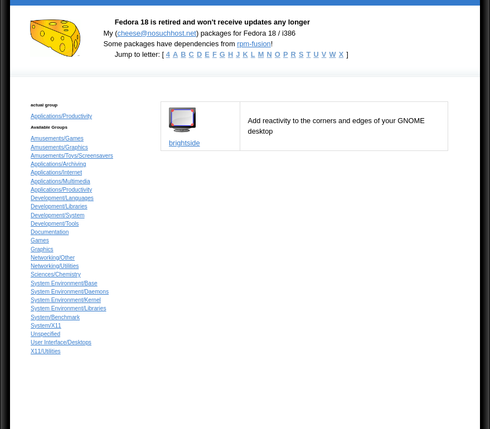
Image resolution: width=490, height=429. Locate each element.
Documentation (50, 232)
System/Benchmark (55, 317)
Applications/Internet (56, 172)
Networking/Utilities (55, 266)
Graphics (42, 249)
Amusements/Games (57, 138)
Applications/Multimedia (60, 181)
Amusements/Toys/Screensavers (72, 156)
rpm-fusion (254, 44)
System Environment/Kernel (66, 300)
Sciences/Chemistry (56, 274)
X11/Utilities (46, 351)
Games (40, 240)
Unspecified (45, 334)
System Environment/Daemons (70, 292)
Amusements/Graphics (59, 147)
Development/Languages (62, 198)
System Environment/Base (64, 283)
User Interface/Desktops (61, 342)
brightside (184, 143)
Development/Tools (55, 224)
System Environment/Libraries (68, 308)
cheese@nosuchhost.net (156, 33)
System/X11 (46, 326)
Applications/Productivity (61, 116)
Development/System (58, 215)
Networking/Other (53, 258)
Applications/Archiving (58, 164)
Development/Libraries (59, 206)
